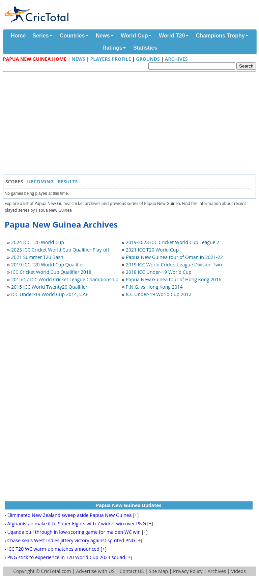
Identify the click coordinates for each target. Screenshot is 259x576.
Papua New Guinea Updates (129, 505)
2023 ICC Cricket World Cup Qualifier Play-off (60, 249)
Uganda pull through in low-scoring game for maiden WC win (74, 532)
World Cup (134, 35)
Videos (238, 571)
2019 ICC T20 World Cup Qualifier (47, 264)
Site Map (158, 571)
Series (40, 35)
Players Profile (110, 59)
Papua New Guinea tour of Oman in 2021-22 (174, 257)
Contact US (132, 571)
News (103, 35)
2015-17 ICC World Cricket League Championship (64, 279)
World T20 (172, 35)
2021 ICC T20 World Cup (152, 249)
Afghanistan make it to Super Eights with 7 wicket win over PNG (76, 523)
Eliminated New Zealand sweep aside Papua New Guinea (69, 515)
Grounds (148, 59)
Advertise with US (95, 571)
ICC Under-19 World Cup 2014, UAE (49, 294)
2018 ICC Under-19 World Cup (159, 272)
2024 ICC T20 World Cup (37, 242)
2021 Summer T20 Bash (37, 257)
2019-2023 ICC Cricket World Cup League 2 (172, 242)
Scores (14, 181)
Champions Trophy (220, 35)
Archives (176, 59)
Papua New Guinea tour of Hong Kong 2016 (173, 279)
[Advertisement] (131, 124)
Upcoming (40, 181)
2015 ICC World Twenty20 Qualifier (49, 287)
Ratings (112, 48)
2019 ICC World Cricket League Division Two (174, 264)
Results (68, 181)
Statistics (145, 48)
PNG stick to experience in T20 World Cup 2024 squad (66, 557)
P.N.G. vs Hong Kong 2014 (154, 287)
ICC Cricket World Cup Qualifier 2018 (51, 272)
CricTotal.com (56, 571)
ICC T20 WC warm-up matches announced (53, 549)
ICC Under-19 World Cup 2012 (159, 294)
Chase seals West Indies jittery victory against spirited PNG (71, 540)
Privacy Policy (187, 571)
